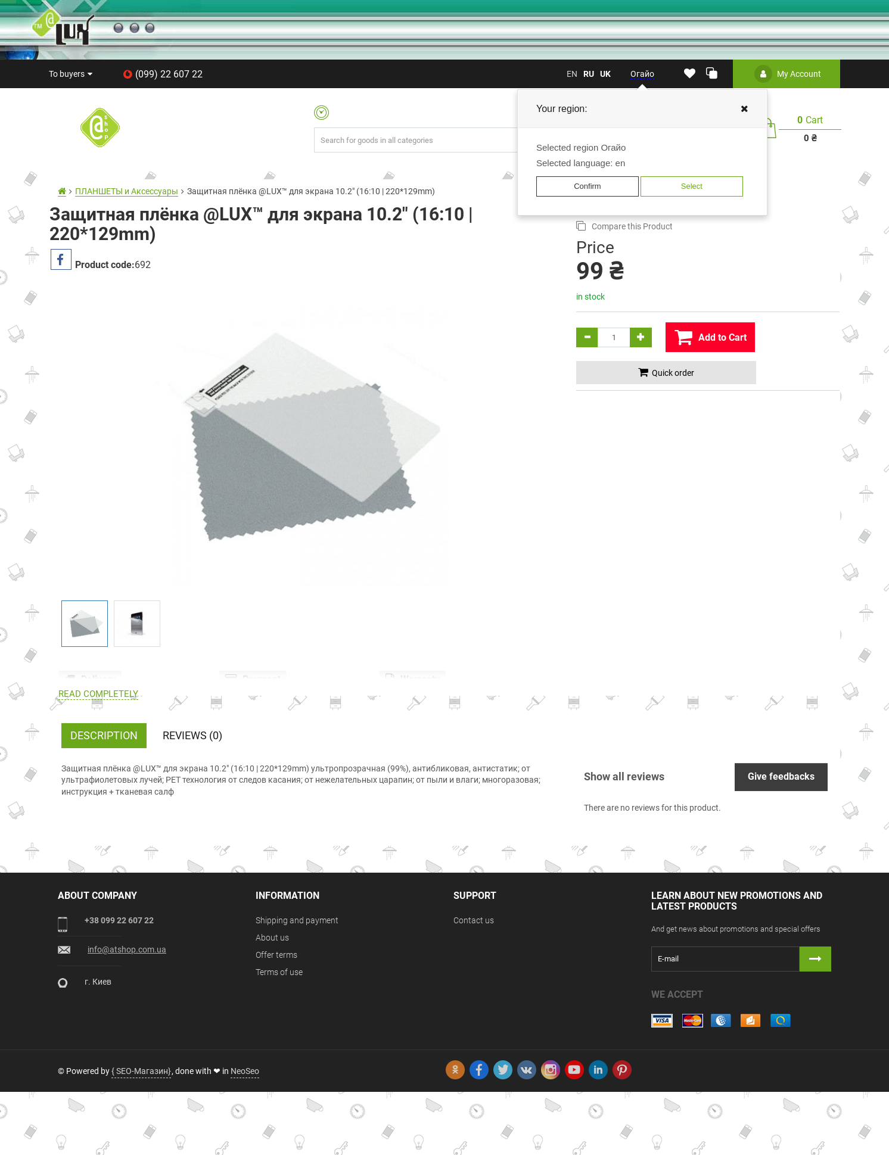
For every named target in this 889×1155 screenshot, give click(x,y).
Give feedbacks (781, 839)
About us (272, 1000)
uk (605, 74)
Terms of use (279, 1035)
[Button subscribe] (815, 1022)
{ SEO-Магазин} (141, 1134)
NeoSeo (245, 1134)
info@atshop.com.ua (127, 1012)
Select (692, 186)
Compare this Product (624, 226)
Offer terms (276, 1018)
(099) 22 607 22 (163, 74)
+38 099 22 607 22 (119, 983)
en (572, 74)
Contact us (473, 983)
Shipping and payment (297, 983)
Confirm (587, 186)
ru (588, 74)
